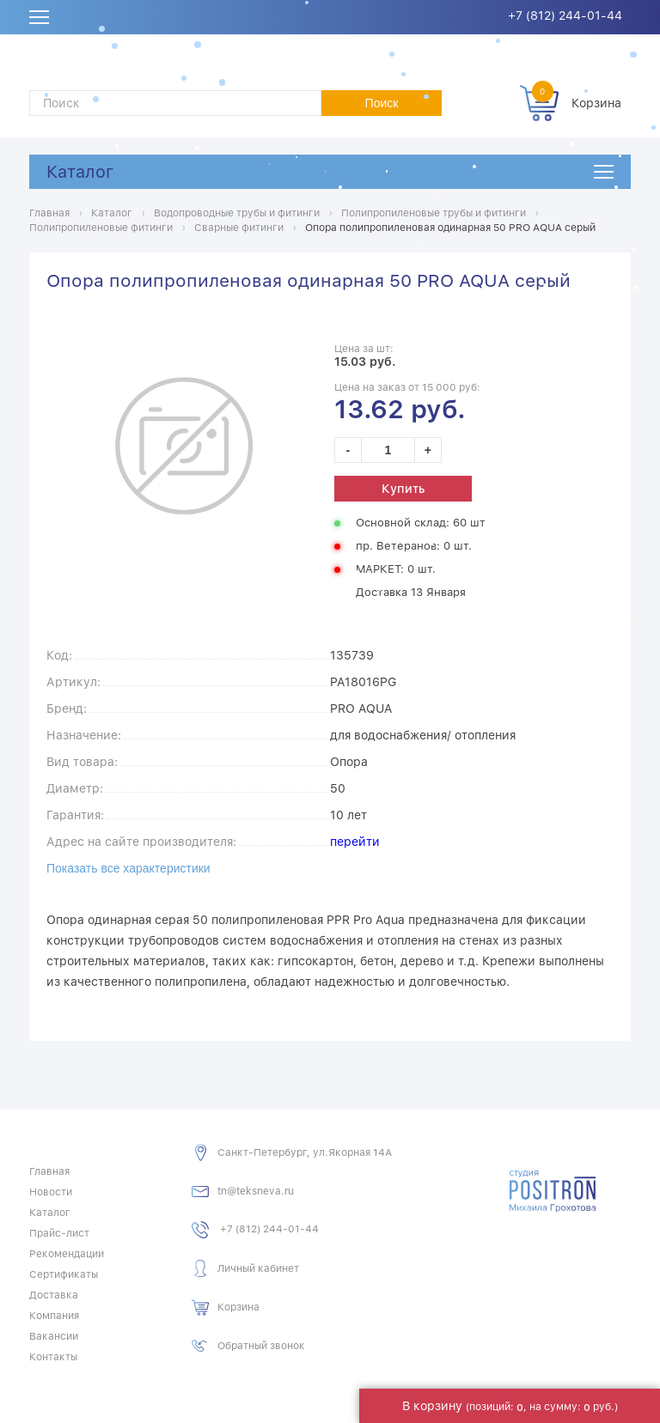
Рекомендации (66, 1254)
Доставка (53, 1295)
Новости (50, 1192)
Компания (54, 1316)
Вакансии (53, 1336)
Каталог (79, 171)
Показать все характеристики (128, 868)
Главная (49, 1171)
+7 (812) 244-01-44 (565, 15)
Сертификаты (63, 1274)
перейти (355, 841)
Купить (403, 489)
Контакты (53, 1357)
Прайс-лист (59, 1233)
